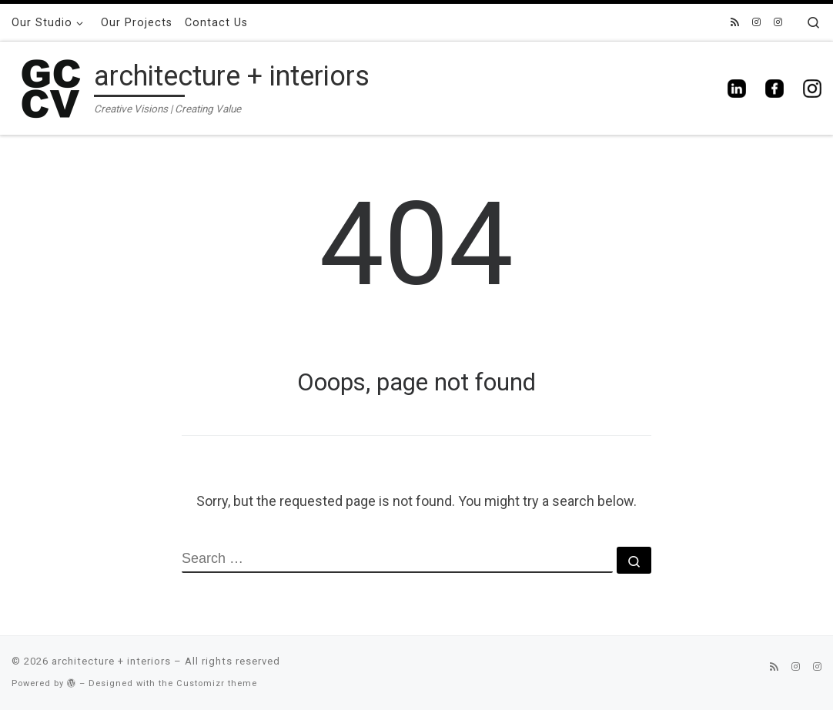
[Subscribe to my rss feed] (735, 23)
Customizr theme (216, 683)
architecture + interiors (111, 661)
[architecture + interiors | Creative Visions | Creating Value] (50, 86)
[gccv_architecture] (778, 23)
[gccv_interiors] (756, 23)
